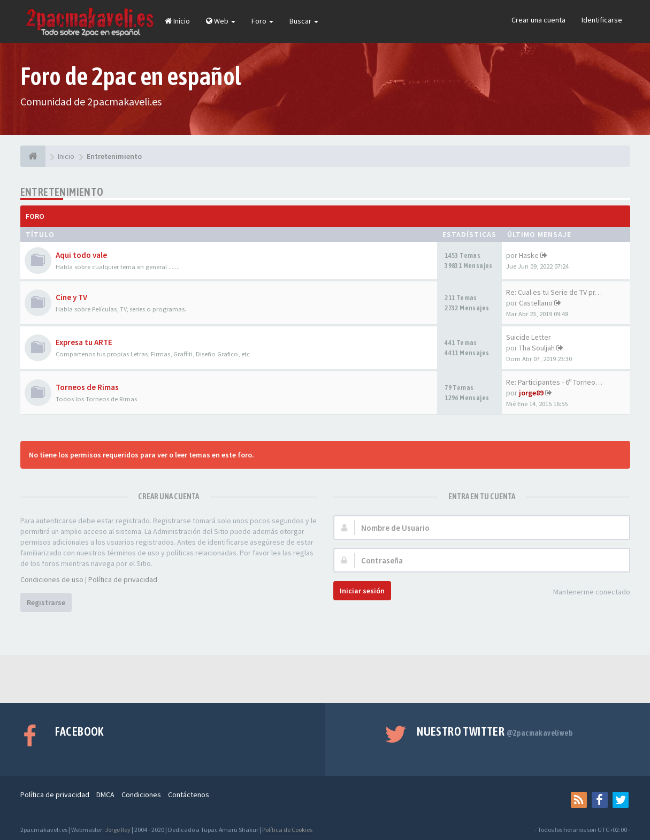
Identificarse (602, 20)
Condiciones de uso (51, 579)
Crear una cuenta (538, 20)
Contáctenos (188, 794)
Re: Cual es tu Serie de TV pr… (554, 292)
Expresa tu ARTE (84, 342)
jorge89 (531, 393)
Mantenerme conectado (585, 592)
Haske (529, 255)
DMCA (105, 794)
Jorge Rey (118, 830)
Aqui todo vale (81, 255)
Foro (262, 21)
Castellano (536, 303)
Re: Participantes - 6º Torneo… (554, 382)
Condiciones (141, 794)
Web (220, 21)
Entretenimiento (62, 192)
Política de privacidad (122, 579)
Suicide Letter (528, 337)
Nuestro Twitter (494, 731)
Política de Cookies (287, 830)
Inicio (177, 21)
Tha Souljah (537, 348)
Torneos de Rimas (87, 387)
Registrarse (46, 602)
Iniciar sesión (362, 590)
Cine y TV (71, 297)
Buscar (303, 21)
